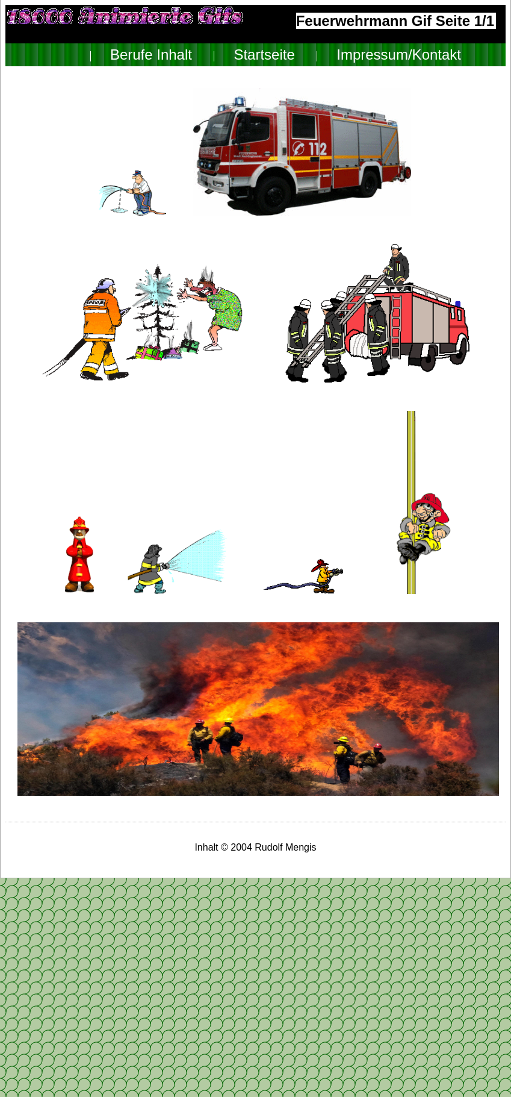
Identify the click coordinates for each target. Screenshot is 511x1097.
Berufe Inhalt (151, 54)
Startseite (264, 54)
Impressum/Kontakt (398, 54)
